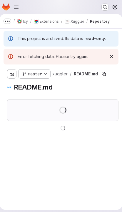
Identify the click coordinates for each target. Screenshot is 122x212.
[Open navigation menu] (16, 7)
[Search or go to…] (104, 7)
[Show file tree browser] (11, 74)
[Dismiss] (111, 56)
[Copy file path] (103, 74)
